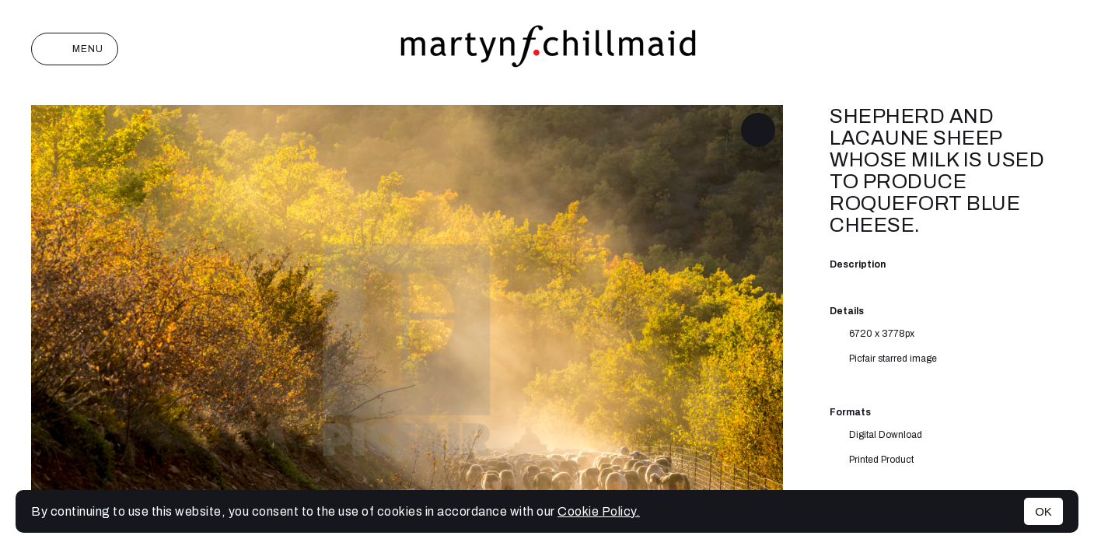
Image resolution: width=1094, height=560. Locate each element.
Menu (74, 49)
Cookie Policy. (598, 511)
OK (1043, 511)
